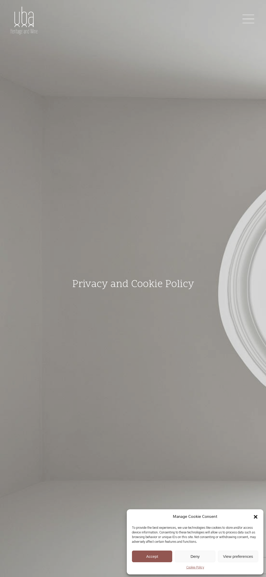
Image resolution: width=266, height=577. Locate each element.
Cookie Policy (195, 567)
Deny (195, 556)
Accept (152, 556)
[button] (255, 516)
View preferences (238, 556)
